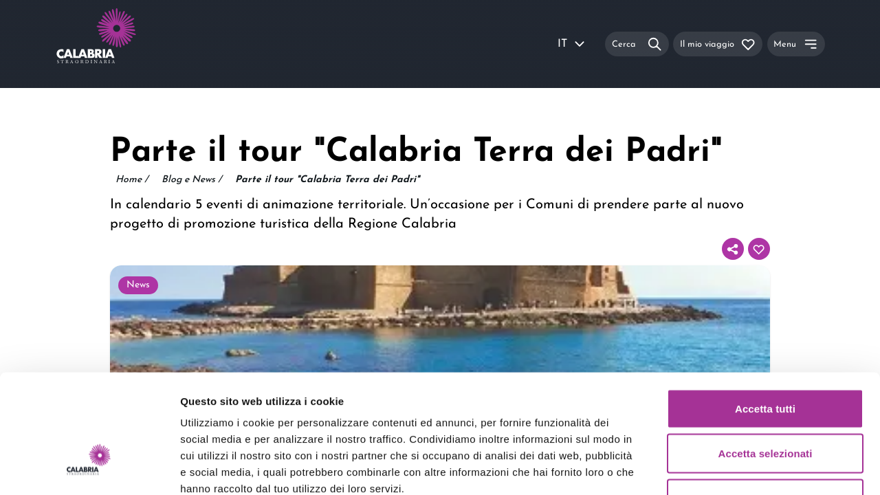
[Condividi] (733, 249)
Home (132, 180)
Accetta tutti (765, 314)
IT (572, 44)
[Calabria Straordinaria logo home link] (122, 44)
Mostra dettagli (723, 468)
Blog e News (191, 180)
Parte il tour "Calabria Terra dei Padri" (327, 180)
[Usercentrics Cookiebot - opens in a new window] (89, 468)
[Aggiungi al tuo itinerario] (759, 249)
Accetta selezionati (765, 360)
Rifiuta (765, 404)
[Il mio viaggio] (717, 44)
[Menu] (796, 44)
